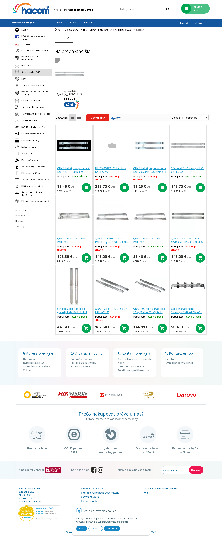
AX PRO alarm (23, 153)
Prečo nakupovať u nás (92, 488)
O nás (73, 22)
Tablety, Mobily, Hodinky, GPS (31, 107)
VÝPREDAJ (21, 44)
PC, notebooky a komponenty (31, 50)
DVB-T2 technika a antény (29, 127)
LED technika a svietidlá (28, 186)
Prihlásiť (184, 22)
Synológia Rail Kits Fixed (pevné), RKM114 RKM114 (72, 310)
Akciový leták (21, 210)
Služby (20, 30)
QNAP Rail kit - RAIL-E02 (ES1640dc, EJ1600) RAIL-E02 (187, 240)
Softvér (20, 79)
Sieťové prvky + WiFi (26, 72)
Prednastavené (189, 117)
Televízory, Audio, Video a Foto (31, 114)
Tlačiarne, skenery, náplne (29, 86)
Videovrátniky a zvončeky (29, 167)
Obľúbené (20, 215)
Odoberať (196, 470)
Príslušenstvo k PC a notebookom (26, 58)
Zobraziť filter (98, 117)
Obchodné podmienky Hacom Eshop (162, 488)
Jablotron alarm (24, 147)
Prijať (81, 528)
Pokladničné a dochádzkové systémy (30, 93)
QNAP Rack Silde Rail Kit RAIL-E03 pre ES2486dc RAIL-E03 (111, 242)
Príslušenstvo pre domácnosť (31, 201)
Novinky (19, 221)
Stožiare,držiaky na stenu (29, 134)
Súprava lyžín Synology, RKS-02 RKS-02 (70, 94)
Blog (146, 492)
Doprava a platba (89, 501)
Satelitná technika (25, 121)
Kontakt (88, 22)
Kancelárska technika (27, 101)
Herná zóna (23, 66)
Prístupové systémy (26, 173)
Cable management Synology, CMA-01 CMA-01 (186, 310)
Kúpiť (69, 104)
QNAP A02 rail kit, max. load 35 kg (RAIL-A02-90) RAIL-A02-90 (149, 312)
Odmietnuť (112, 528)
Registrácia (196, 22)
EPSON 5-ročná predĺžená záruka (29, 37)
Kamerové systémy (26, 160)
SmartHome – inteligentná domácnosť (29, 194)
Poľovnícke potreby (26, 140)
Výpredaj (19, 226)
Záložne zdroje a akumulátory (31, 180)
